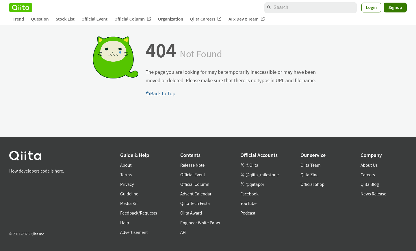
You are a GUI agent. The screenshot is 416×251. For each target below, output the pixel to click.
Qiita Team (310, 165)
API (183, 232)
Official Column (132, 19)
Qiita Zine (309, 174)
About (125, 165)
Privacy (127, 184)
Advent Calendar (195, 194)
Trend (18, 19)
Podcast (247, 213)
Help (124, 223)
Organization (170, 19)
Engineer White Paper (200, 223)
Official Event (94, 19)
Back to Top (160, 93)
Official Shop (312, 184)
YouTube (248, 203)
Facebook (249, 194)
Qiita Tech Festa (195, 203)
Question (40, 19)
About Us (369, 165)
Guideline (129, 194)
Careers (368, 174)
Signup (395, 7)
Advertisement (134, 232)
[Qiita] (20, 7)
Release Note (192, 165)
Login (371, 7)
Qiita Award (191, 213)
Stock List (65, 19)
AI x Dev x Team (247, 19)
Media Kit (129, 203)
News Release (373, 194)
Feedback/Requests (138, 213)
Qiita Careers (206, 19)
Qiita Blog (370, 184)
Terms (126, 174)
